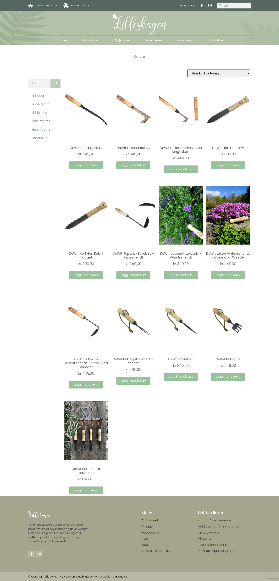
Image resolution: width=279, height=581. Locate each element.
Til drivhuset (91, 40)
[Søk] (56, 83)
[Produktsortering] (218, 73)
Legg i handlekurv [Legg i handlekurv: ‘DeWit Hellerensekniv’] (133, 165)
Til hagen (61, 40)
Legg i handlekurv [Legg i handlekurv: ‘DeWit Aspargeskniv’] (86, 165)
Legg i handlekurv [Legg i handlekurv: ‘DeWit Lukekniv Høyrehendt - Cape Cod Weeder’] (228, 275)
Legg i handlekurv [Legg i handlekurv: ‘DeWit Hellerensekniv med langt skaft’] (180, 169)
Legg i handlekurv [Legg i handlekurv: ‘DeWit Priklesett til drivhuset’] (86, 490)
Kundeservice (188, 5)
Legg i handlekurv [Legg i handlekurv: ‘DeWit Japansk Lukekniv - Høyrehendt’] (133, 275)
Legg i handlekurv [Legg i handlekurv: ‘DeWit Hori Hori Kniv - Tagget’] (86, 275)
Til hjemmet (122, 40)
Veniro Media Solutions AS (110, 576)
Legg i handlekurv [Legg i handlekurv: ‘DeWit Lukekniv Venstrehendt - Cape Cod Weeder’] (86, 384)
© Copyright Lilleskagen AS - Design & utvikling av (60, 576)
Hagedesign (185, 40)
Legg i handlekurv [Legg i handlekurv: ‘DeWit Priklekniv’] (180, 377)
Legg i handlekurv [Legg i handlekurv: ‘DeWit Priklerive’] (228, 377)
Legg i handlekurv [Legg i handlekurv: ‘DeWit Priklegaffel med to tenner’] (133, 381)
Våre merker (153, 40)
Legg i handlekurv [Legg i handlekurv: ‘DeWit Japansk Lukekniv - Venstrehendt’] (180, 275)
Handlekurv (216, 40)
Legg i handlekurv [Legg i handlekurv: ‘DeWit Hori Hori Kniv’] (228, 165)
